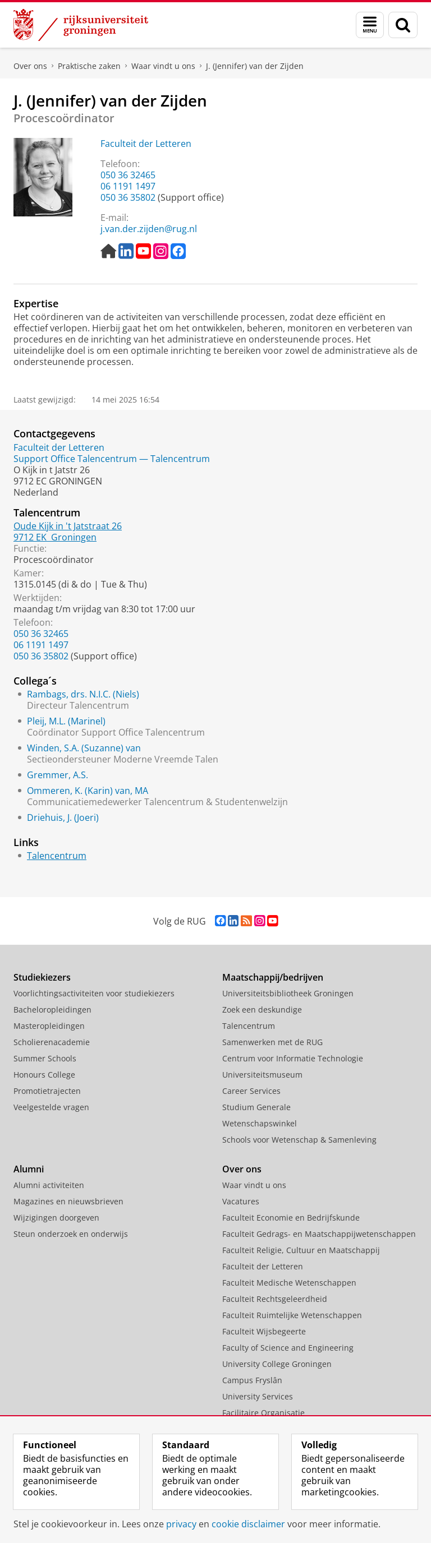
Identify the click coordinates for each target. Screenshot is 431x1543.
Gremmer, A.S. (57, 775)
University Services (257, 1396)
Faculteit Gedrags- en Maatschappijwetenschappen (319, 1233)
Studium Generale (256, 1107)
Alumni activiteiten (48, 1185)
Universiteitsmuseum (262, 1074)
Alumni (28, 1169)
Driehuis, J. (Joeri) (63, 817)
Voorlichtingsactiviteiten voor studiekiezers (94, 993)
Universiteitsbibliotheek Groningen (288, 993)
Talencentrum (56, 855)
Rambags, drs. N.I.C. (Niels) (83, 694)
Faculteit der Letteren (145, 143)
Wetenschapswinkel (259, 1123)
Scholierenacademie (51, 1042)
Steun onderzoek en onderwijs (70, 1233)
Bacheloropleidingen (52, 1009)
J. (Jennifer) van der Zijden (255, 66)
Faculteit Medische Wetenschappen (289, 1282)
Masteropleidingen (49, 1025)
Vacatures (240, 1201)
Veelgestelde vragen (51, 1107)
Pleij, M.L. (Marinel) (66, 721)
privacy (181, 1524)
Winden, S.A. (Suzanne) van (84, 748)
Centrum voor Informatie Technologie (292, 1058)
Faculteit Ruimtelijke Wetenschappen (292, 1315)
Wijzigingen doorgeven (56, 1217)
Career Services (251, 1090)
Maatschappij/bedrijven (272, 977)
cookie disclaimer (248, 1524)
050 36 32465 (127, 175)
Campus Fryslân (252, 1380)
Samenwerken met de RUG (272, 1042)
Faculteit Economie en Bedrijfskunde (291, 1217)
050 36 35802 (127, 197)
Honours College (44, 1074)
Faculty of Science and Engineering (288, 1347)
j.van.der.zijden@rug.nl (148, 229)
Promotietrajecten (47, 1090)
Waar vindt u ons (163, 66)
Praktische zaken (89, 66)
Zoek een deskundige (262, 1009)
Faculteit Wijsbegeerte (264, 1331)
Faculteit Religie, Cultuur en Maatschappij (301, 1250)
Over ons (30, 66)
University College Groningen (277, 1364)
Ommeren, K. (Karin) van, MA (87, 790)
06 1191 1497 (127, 186)
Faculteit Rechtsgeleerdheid (274, 1298)
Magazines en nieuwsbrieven (68, 1201)
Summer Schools (44, 1058)
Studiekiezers (42, 977)
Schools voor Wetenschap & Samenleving (299, 1139)
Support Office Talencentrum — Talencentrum (111, 458)
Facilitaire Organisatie (263, 1412)
